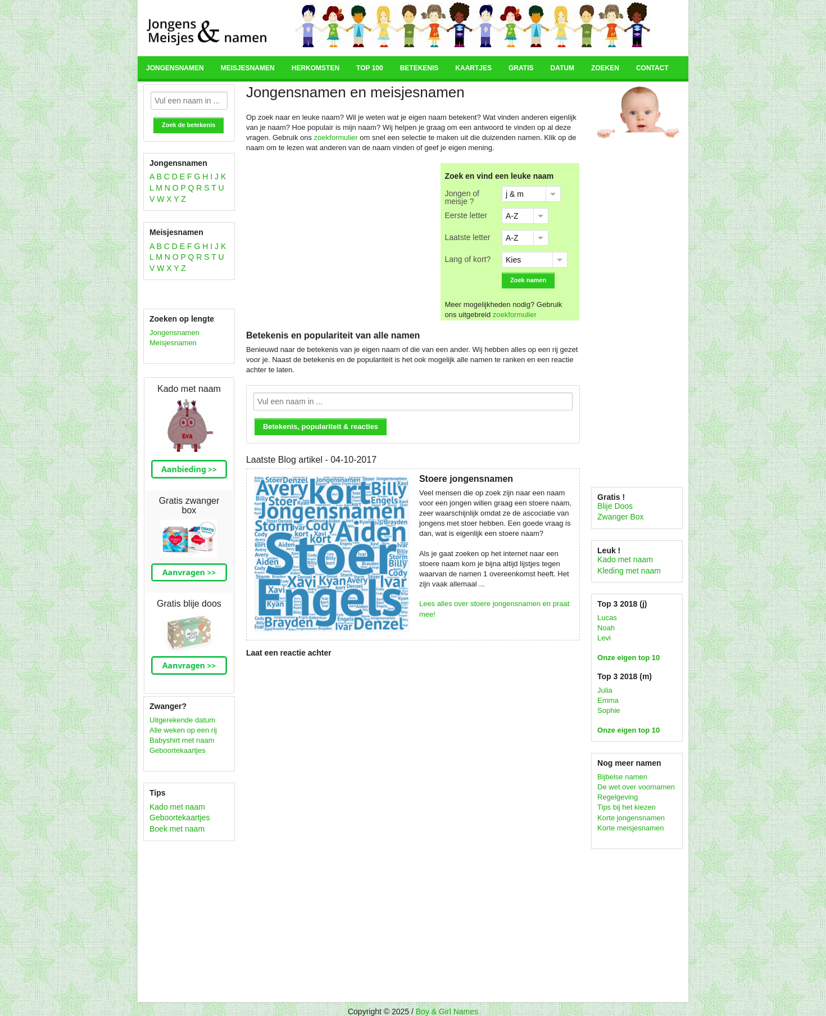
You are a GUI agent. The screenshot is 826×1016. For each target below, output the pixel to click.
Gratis (521, 68)
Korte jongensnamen (631, 818)
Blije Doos (615, 506)
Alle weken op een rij (183, 730)
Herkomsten (315, 68)
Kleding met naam (629, 570)
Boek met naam (177, 828)
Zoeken (605, 68)
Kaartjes (473, 68)
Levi (604, 638)
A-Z (512, 215)
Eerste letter (466, 215)
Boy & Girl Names (447, 1011)
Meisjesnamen (248, 68)
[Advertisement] (341, 241)
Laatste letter (468, 237)
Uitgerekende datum (182, 720)
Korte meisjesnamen (630, 828)
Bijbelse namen (622, 777)
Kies (513, 259)
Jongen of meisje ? (462, 197)
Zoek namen (528, 280)
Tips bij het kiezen (626, 807)
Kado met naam (177, 806)
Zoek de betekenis (188, 124)
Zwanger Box (620, 516)
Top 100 (369, 68)
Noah (606, 628)
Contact (652, 68)
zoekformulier (336, 137)
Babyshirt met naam (182, 740)
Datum (562, 68)
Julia (604, 690)
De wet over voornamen (636, 787)
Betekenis (419, 68)
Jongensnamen (175, 68)
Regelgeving (617, 797)
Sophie (608, 710)
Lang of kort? (468, 259)
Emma (608, 700)
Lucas (607, 617)
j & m (515, 193)
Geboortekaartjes (177, 750)
